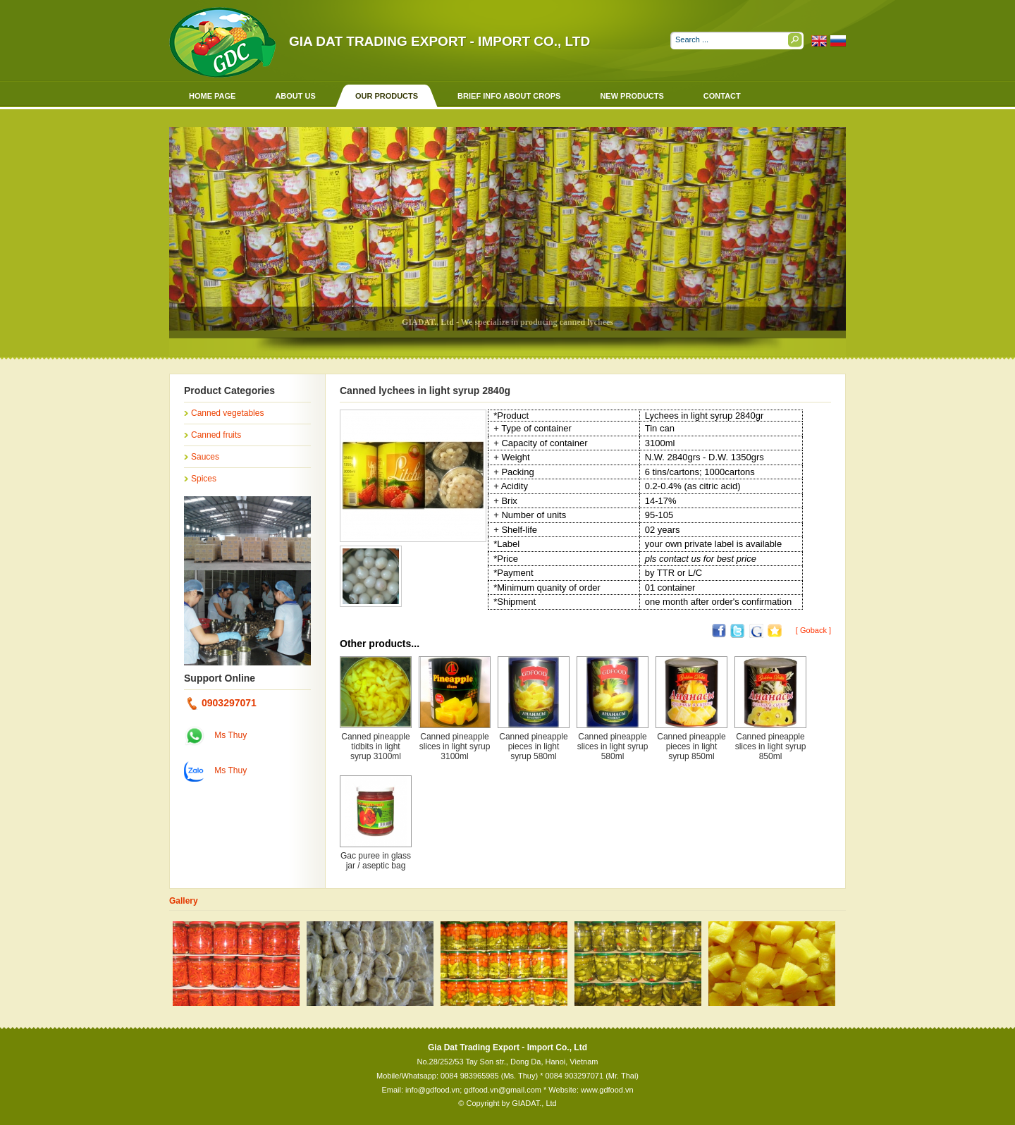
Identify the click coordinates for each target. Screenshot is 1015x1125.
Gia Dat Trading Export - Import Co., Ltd (439, 41)
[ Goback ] (813, 630)
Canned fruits (216, 435)
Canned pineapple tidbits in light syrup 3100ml (375, 746)
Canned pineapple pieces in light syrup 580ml (533, 746)
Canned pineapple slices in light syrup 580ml (612, 746)
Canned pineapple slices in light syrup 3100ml (455, 746)
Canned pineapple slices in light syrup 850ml (770, 746)
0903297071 (222, 702)
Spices (203, 479)
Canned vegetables (227, 413)
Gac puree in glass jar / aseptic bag (375, 861)
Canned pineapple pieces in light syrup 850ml (691, 746)
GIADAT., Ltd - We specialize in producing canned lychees (507, 322)
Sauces (205, 457)
